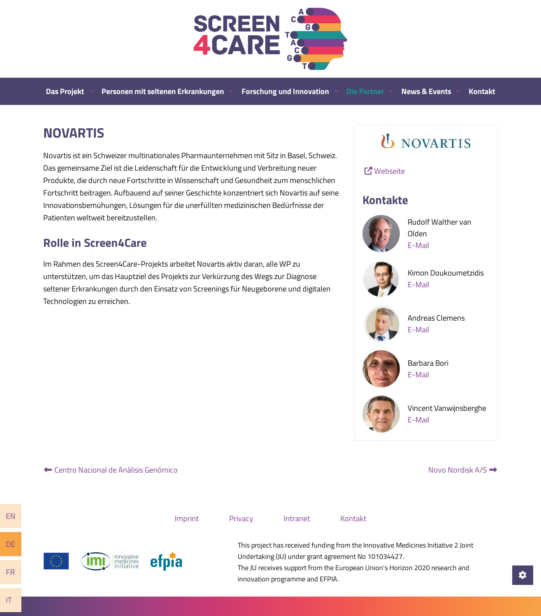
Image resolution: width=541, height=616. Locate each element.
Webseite (389, 171)
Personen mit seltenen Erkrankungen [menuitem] (163, 91)
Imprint (187, 518)
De (10, 544)
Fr (10, 572)
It (9, 600)
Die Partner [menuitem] (365, 91)
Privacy (241, 518)
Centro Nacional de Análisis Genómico (110, 470)
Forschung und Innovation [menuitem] (285, 91)
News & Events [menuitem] (426, 91)
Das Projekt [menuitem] (65, 91)
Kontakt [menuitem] (482, 91)
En (11, 516)
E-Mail (418, 245)
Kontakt (353, 518)
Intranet (297, 518)
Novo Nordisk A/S (463, 470)
